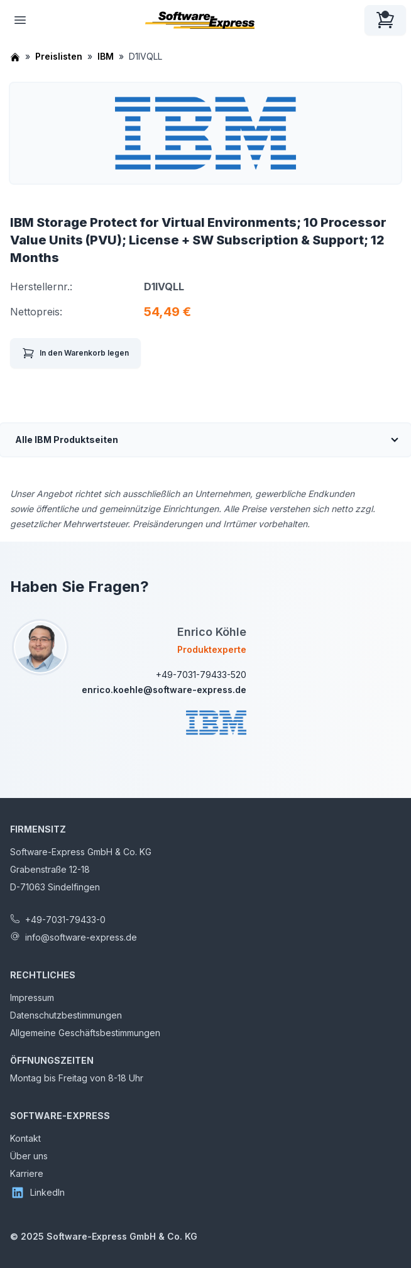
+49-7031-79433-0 (65, 919)
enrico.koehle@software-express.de (164, 689)
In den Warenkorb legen (75, 353)
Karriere (26, 1173)
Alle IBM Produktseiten (66, 439)
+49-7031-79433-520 (201, 674)
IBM (105, 56)
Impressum (32, 997)
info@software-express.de (81, 937)
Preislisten (58, 56)
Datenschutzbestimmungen (66, 1015)
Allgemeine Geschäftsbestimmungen (85, 1032)
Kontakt (25, 1138)
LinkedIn (37, 1192)
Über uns (29, 1155)
